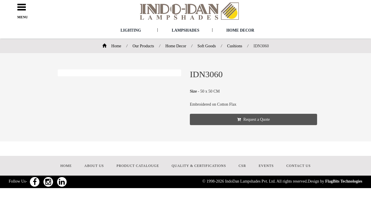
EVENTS (266, 166)
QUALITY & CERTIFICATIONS (199, 166)
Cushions (234, 46)
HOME (66, 166)
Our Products (143, 46)
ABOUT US (94, 166)
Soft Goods (206, 46)
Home (111, 46)
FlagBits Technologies (343, 181)
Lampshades (185, 30)
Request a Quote (259, 119)
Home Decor (240, 30)
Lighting (130, 30)
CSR (242, 166)
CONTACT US (298, 166)
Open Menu (24, 7)
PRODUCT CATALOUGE (138, 166)
